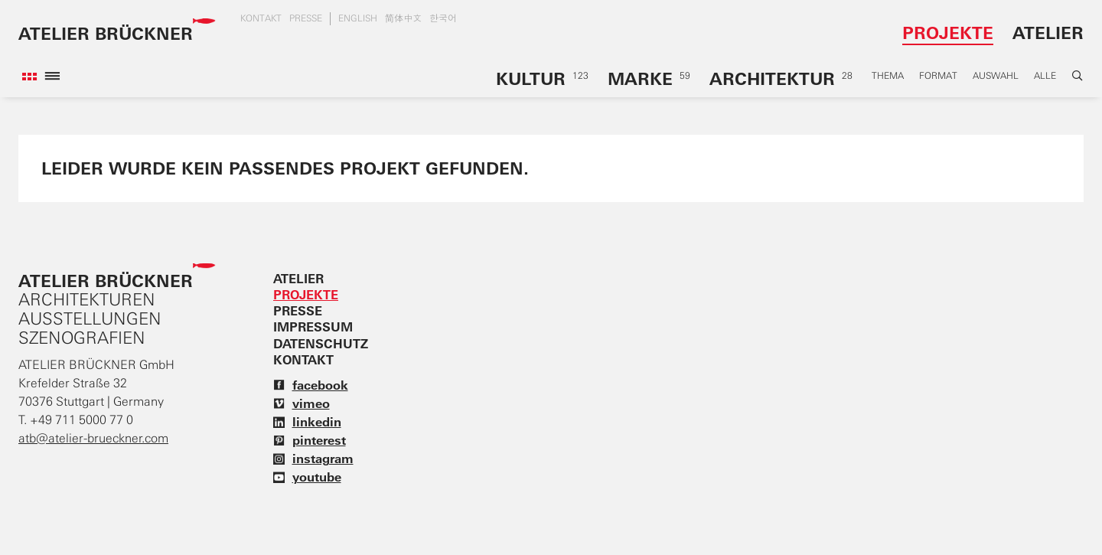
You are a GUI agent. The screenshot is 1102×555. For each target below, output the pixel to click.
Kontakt (261, 18)
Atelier (1048, 32)
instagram (313, 458)
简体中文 (403, 18)
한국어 (443, 18)
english (357, 18)
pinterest (309, 440)
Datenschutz (320, 343)
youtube (307, 477)
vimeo (301, 403)
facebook (310, 385)
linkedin (307, 421)
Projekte (947, 32)
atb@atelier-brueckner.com (93, 438)
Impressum (313, 327)
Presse (305, 18)
